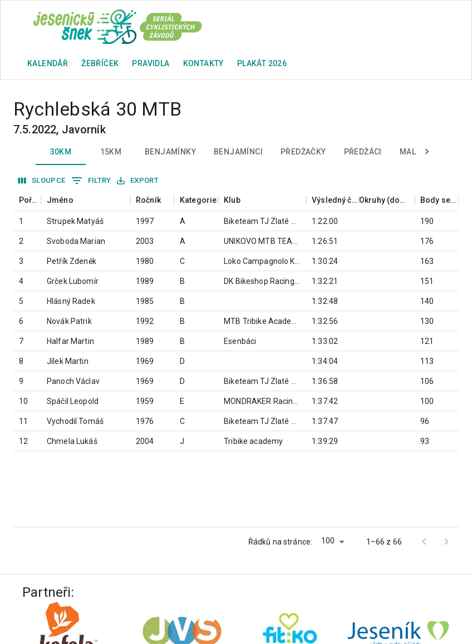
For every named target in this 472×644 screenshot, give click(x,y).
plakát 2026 (262, 63)
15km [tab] (111, 151)
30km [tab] (61, 151)
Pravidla (150, 63)
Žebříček (100, 63)
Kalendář (47, 63)
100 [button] (328, 540)
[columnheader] (27, 200)
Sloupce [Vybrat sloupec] (42, 180)
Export (137, 180)
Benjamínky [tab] (170, 151)
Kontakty (203, 63)
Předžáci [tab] (363, 151)
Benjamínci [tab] (238, 151)
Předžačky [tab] (303, 151)
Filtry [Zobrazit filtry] (91, 180)
